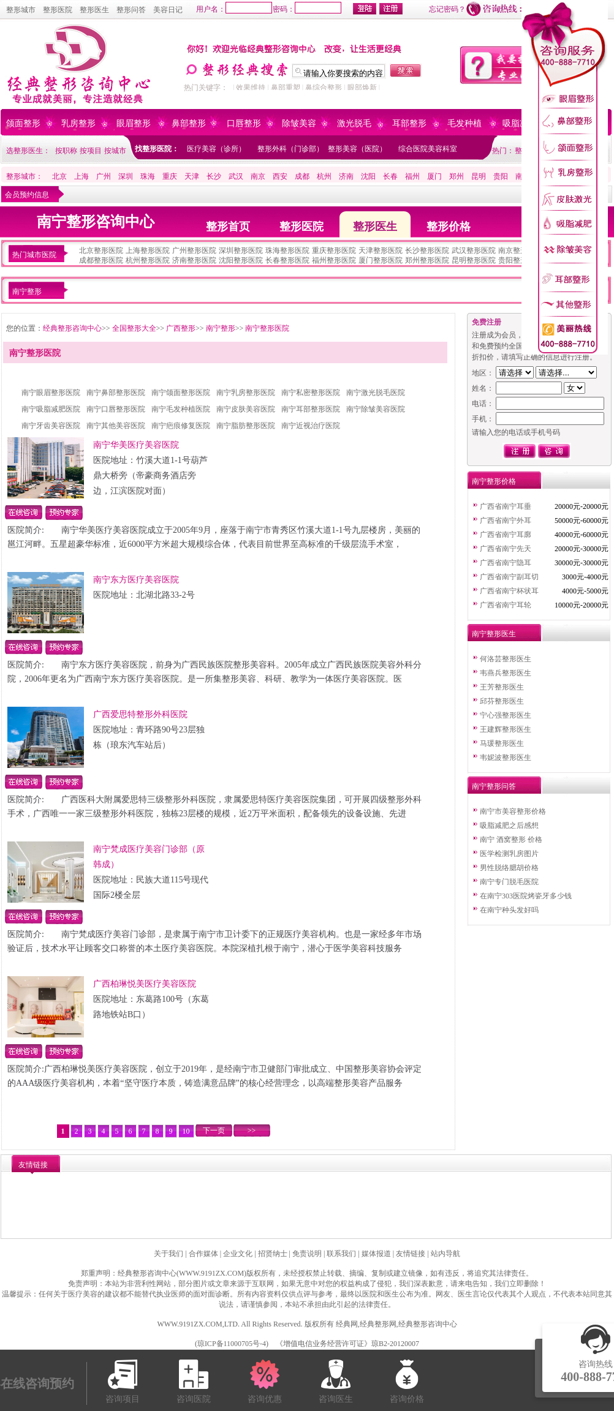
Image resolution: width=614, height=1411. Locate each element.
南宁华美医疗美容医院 (136, 445)
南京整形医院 (520, 250)
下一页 (214, 1130)
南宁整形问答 (494, 786)
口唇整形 (244, 123)
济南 (346, 176)
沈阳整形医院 (241, 260)
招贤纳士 (272, 1253)
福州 (412, 176)
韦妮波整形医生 (505, 757)
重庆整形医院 (334, 250)
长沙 (214, 176)
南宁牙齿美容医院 (50, 425)
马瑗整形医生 (502, 743)
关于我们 (168, 1253)
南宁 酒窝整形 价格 (511, 839)
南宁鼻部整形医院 (115, 392)
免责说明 (307, 1253)
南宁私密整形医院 (310, 392)
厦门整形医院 (380, 260)
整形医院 (57, 10)
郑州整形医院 (427, 260)
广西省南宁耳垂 (505, 506)
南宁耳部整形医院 (310, 409)
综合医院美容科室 (427, 149)
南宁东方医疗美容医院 (136, 579)
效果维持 (250, 87)
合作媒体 (203, 1253)
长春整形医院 (287, 260)
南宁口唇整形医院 (115, 409)
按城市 (115, 150)
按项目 (91, 150)
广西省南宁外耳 (505, 520)
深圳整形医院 (241, 250)
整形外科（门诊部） (290, 149)
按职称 (66, 150)
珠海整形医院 (287, 250)
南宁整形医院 (267, 328)
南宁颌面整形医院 (180, 392)
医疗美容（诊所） (216, 149)
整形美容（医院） (357, 149)
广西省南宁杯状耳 (509, 591)
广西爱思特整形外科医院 (140, 714)
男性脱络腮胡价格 (509, 868)
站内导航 (445, 1253)
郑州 (456, 176)
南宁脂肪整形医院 (245, 425)
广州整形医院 (194, 250)
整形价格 (448, 226)
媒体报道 (376, 1253)
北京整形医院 (101, 250)
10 (186, 1131)
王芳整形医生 (502, 687)
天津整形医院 (380, 250)
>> (252, 1130)
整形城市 (21, 10)
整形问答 (131, 10)
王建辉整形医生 (505, 729)
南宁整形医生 (494, 634)
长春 (390, 176)
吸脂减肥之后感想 (509, 825)
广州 (103, 176)
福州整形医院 (334, 260)
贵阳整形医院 (520, 260)
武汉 (236, 176)
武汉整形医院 (474, 250)
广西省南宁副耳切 (509, 577)
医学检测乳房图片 (509, 853)
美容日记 (168, 10)
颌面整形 (23, 123)
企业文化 (237, 1253)
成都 (302, 176)
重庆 (169, 176)
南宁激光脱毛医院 (375, 392)
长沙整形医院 (427, 250)
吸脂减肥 (519, 123)
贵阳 (500, 176)
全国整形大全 (134, 328)
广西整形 (180, 328)
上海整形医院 (148, 250)
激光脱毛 (354, 123)
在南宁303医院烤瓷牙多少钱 (526, 896)
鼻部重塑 (285, 87)
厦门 (434, 176)
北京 (59, 176)
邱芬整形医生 (502, 701)
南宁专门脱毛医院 (509, 882)
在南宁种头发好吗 (509, 910)
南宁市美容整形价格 (513, 811)
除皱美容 (299, 123)
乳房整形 (78, 123)
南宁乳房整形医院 (245, 392)
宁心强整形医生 (505, 715)
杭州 (324, 176)
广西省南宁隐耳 (505, 563)
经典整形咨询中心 (72, 328)
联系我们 (341, 1253)
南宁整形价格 (494, 481)
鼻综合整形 (323, 87)
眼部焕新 (362, 87)
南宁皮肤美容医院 (245, 409)
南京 (258, 176)
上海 (81, 176)
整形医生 (94, 10)
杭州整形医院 (148, 260)
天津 (191, 176)
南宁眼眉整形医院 (50, 392)
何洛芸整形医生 (505, 659)
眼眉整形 (133, 123)
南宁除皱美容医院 (375, 409)
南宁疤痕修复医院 (180, 425)
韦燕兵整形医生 (505, 673)
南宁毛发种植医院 (180, 409)
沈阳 (368, 176)
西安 (280, 176)
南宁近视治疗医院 (310, 425)
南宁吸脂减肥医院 (50, 409)
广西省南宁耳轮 (505, 605)
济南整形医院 (194, 260)
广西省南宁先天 (505, 548)
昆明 (478, 176)
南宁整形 (220, 328)
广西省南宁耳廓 (505, 534)
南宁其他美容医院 (115, 425)
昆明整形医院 (474, 260)
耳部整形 (409, 123)
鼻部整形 (189, 123)
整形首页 (228, 226)
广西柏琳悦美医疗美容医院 (144, 983)
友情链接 (410, 1253)
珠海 (147, 176)
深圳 (125, 176)
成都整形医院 (101, 260)
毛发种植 (464, 123)
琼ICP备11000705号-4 (231, 1343)
